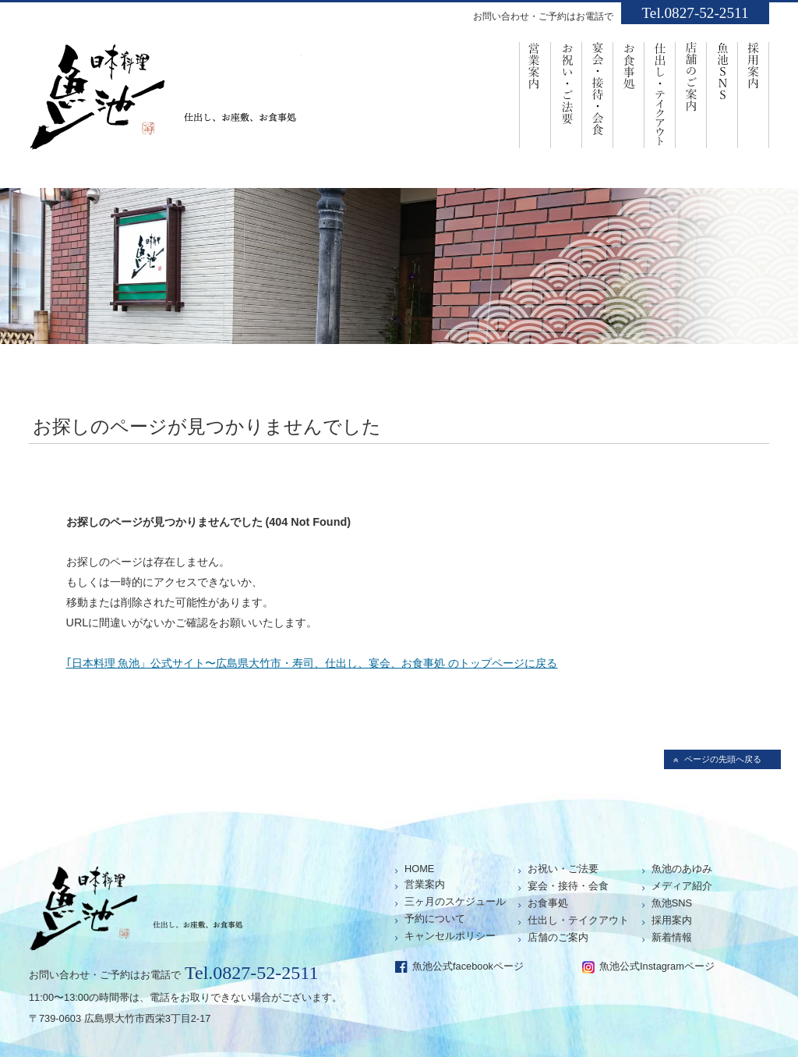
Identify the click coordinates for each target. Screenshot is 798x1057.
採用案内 (753, 94)
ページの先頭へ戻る (722, 759)
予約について (434, 918)
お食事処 (628, 94)
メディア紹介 (681, 886)
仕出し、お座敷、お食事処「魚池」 (165, 102)
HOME (419, 868)
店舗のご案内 (691, 94)
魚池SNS (722, 94)
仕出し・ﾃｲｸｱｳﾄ (660, 94)
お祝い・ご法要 (566, 94)
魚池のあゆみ (681, 868)
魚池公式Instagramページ (657, 966)
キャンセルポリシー (450, 936)
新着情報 (671, 937)
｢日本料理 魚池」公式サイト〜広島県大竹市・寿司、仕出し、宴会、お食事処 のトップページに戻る (312, 663)
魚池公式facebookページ (468, 966)
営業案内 (535, 94)
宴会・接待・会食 (597, 94)
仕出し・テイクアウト (578, 920)
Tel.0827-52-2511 (694, 13)
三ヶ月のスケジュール (455, 901)
